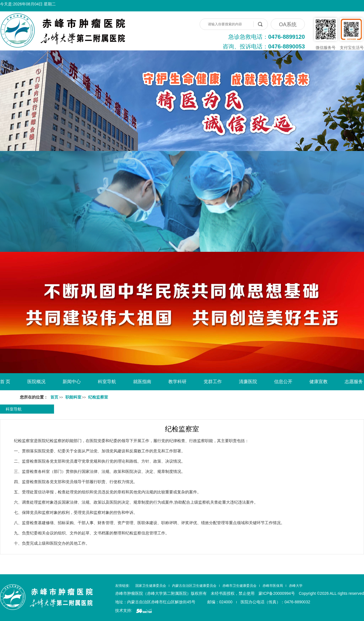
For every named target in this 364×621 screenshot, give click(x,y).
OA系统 (288, 24)
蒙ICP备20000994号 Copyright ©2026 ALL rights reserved (311, 593)
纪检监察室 (182, 429)
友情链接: (122, 586)
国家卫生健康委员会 (150, 586)
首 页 (5, 381)
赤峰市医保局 (272, 586)
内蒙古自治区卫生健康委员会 (194, 586)
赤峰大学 (296, 586)
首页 (54, 397)
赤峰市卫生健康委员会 (239, 586)
